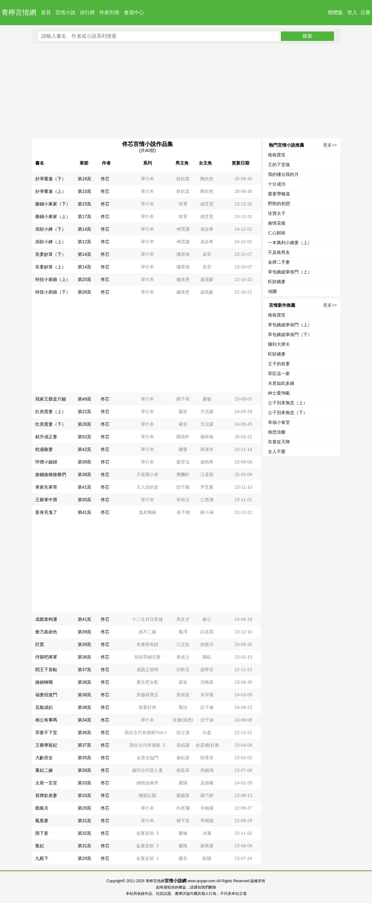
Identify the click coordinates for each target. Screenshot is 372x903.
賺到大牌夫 (279, 344)
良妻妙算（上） (50, 266)
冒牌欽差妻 (46, 795)
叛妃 (39, 845)
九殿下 (41, 858)
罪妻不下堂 (46, 732)
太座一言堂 (46, 782)
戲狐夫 (41, 807)
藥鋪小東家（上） (52, 216)
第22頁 (85, 411)
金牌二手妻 (279, 262)
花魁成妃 (44, 707)
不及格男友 (279, 252)
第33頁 (85, 782)
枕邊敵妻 (44, 449)
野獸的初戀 (279, 203)
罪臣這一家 (279, 373)
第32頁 (85, 833)
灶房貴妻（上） (50, 411)
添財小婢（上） (50, 241)
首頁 (46, 12)
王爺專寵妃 (46, 745)
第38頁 (85, 474)
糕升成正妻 (46, 436)
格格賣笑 (277, 154)
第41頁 (85, 487)
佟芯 (105, 178)
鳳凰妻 (41, 820)
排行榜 (87, 12)
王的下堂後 (279, 164)
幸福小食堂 (279, 422)
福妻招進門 (46, 694)
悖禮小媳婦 (46, 461)
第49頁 (85, 398)
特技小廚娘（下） (52, 291)
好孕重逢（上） (50, 191)
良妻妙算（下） (50, 254)
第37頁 (85, 669)
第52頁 (85, 436)
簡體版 (335, 12)
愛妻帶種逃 (279, 193)
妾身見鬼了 (46, 512)
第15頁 (85, 191)
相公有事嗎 (46, 719)
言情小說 (65, 12)
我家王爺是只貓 (50, 398)
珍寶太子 (277, 213)
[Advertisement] (186, 91)
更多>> (330, 145)
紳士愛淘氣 (279, 392)
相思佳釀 (277, 432)
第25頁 (85, 279)
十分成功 (277, 184)
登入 (352, 12)
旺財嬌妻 (277, 281)
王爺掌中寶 (46, 499)
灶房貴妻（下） (50, 424)
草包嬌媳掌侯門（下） (290, 334)
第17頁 (85, 216)
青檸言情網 (19, 12)
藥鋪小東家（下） (52, 203)
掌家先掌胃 (46, 487)
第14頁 (85, 229)
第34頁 (85, 719)
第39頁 (85, 461)
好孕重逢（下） (50, 178)
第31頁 (85, 820)
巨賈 (39, 644)
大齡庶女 (44, 757)
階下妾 (41, 833)
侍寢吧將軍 (46, 656)
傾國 (272, 291)
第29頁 (85, 807)
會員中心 (134, 12)
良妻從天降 (279, 441)
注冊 (365, 12)
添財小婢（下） (50, 229)
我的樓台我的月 (283, 174)
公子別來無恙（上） (288, 402)
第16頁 (85, 178)
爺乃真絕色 (46, 631)
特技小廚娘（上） (52, 279)
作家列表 (109, 12)
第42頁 (85, 449)
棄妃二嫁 (44, 770)
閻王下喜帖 (46, 669)
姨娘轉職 (44, 682)
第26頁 (85, 291)
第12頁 (85, 241)
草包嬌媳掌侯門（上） (290, 271)
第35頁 (85, 499)
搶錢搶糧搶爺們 (50, 474)
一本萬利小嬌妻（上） (290, 242)
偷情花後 (277, 223)
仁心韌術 (277, 232)
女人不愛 (277, 451)
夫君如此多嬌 (281, 383)
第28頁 (85, 424)
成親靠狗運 (46, 619)
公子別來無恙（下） (288, 412)
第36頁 (85, 682)
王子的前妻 (279, 363)
